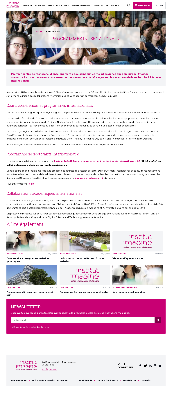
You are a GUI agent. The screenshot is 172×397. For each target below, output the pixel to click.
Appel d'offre (129, 380)
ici (29, 184)
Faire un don (144, 5)
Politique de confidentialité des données (30, 327)
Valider (158, 320)
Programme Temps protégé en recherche (84, 292)
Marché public (85, 380)
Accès (45, 369)
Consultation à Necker (108, 380)
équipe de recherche (87, 178)
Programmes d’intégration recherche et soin (29, 293)
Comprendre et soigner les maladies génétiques (27, 260)
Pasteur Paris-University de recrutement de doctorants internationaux (95, 161)
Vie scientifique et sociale (127, 258)
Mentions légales (19, 380)
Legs (161, 5)
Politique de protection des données (50, 380)
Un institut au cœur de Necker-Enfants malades (82, 260)
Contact (53, 369)
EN (162, 14)
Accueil (38, 31)
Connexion (146, 380)
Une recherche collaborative (128, 292)
